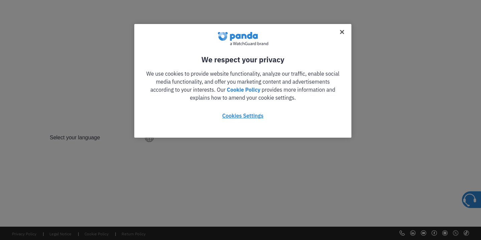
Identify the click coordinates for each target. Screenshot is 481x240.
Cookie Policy (243, 89)
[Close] (342, 32)
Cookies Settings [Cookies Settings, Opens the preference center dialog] (242, 115)
